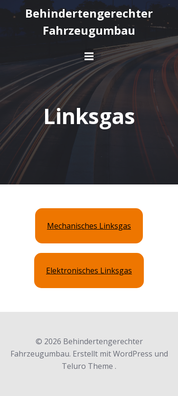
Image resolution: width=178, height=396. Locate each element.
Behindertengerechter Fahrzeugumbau (89, 21)
